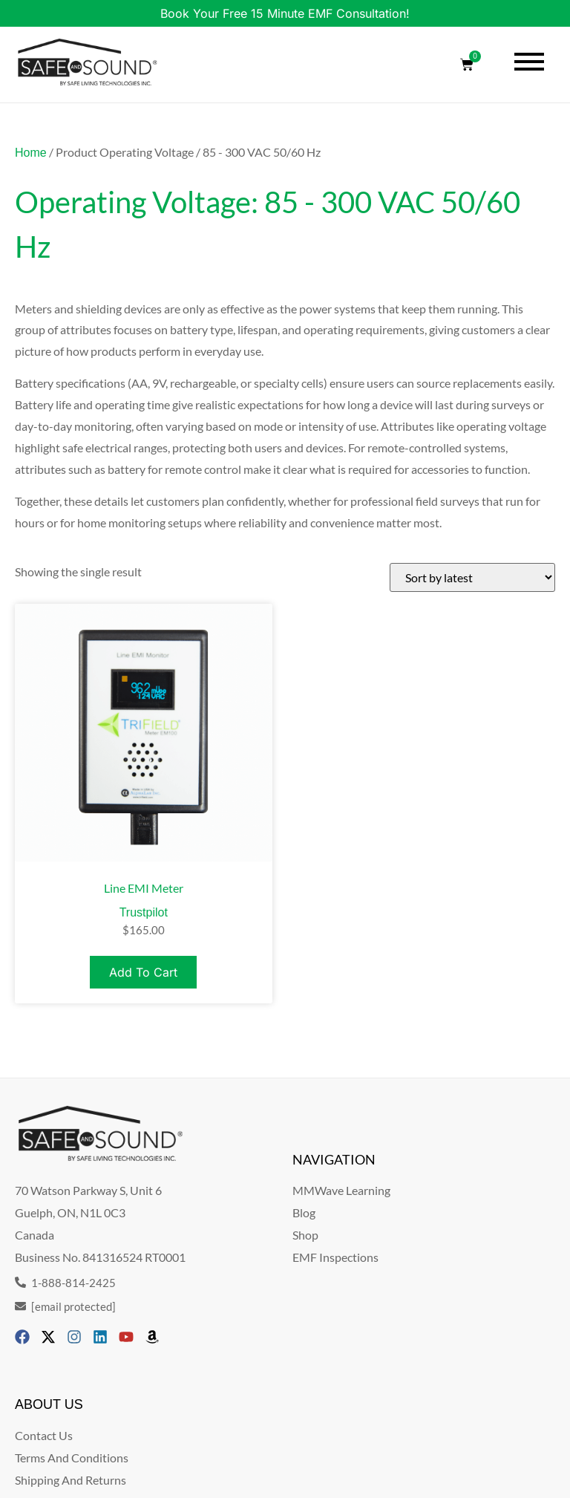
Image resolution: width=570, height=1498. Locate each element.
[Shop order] (472, 577)
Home (31, 152)
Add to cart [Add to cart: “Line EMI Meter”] (143, 972)
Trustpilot (143, 912)
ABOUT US (49, 1404)
